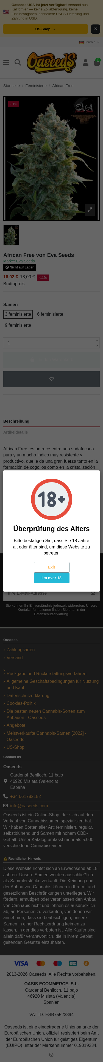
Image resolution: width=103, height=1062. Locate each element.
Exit (51, 567)
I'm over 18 (51, 578)
